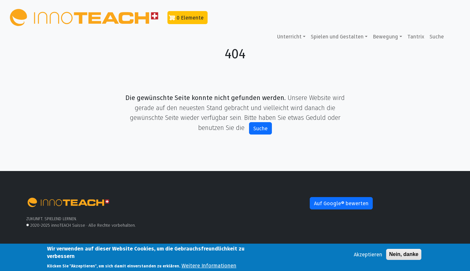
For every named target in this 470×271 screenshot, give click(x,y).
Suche (437, 36)
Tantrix (415, 36)
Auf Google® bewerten (341, 203)
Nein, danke (403, 255)
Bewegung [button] (385, 36)
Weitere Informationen (208, 267)
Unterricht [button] (289, 36)
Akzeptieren (368, 255)
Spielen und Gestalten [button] (337, 36)
